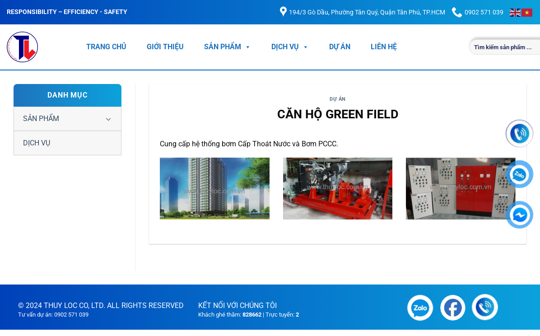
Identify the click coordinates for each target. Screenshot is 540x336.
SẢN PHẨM (227, 47)
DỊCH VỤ (290, 47)
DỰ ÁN (339, 46)
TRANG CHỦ (106, 46)
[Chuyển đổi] (108, 118)
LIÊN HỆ (384, 46)
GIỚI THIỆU (165, 46)
